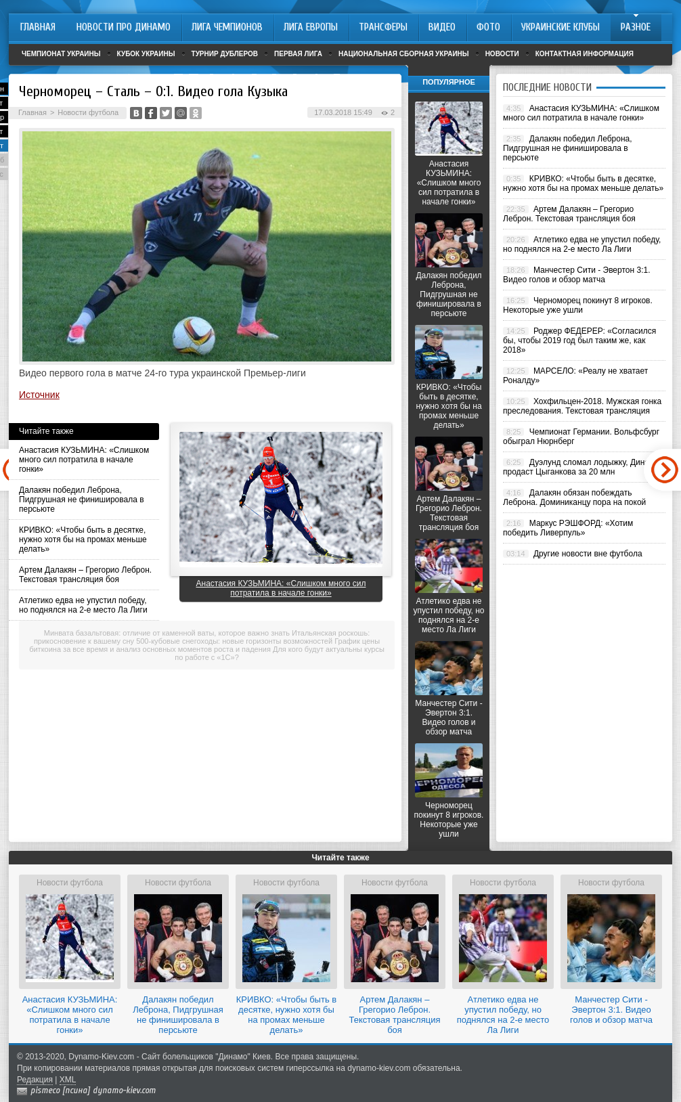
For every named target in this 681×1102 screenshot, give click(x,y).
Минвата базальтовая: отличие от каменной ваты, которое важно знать (167, 633)
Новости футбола (88, 112)
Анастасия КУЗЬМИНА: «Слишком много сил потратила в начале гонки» (84, 459)
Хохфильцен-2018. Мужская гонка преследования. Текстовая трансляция (582, 406)
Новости (502, 54)
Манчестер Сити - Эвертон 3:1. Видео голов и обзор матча (448, 717)
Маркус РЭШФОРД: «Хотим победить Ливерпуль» (568, 528)
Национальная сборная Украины (403, 54)
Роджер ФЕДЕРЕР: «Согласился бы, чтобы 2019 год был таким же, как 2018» (579, 340)
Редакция (35, 1079)
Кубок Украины (146, 54)
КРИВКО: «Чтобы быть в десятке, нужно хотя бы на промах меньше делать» (83, 539)
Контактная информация (584, 54)
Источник (39, 394)
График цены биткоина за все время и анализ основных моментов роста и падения (204, 645)
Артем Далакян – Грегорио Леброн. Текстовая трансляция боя (85, 574)
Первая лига (298, 54)
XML (68, 1079)
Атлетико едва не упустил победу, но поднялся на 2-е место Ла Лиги (83, 605)
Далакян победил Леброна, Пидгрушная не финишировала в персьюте (81, 499)
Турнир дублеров (225, 54)
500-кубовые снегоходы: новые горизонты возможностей (234, 641)
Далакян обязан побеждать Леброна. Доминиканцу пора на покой (574, 497)
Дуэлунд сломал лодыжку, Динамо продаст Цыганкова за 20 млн (581, 467)
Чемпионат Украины (61, 54)
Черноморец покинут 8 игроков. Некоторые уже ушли (449, 820)
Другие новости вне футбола (587, 553)
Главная (32, 112)
